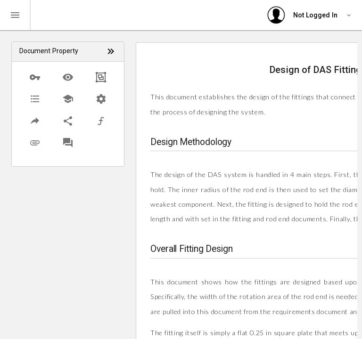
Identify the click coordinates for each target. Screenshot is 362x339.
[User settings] (310, 15)
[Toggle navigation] (15, 15)
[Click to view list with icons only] (110, 51)
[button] (35, 77)
